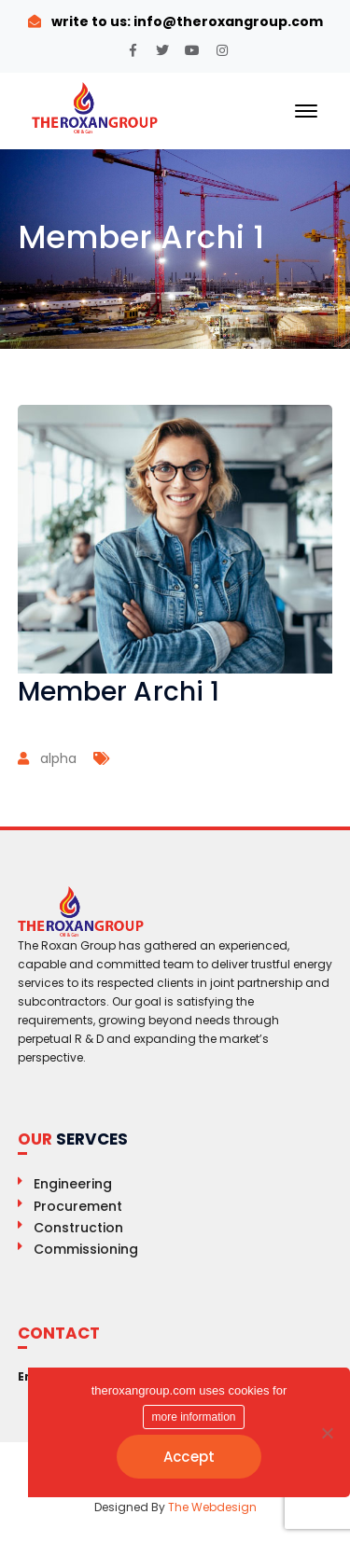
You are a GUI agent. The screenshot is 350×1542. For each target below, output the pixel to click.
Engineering (73, 1183)
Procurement (78, 1206)
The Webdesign (212, 1507)
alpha (58, 758)
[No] (326, 1433)
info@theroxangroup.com (227, 21)
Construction (78, 1227)
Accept (189, 1456)
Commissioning (86, 1249)
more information (193, 1417)
